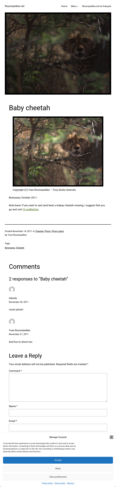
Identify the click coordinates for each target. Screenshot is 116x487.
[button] (111, 437)
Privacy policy (47, 483)
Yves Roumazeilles (19, 330)
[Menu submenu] (78, 6)
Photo (48, 231)
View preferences (58, 476)
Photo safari (58, 231)
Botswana (10, 247)
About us (70, 483)
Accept (58, 460)
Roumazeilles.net (14, 6)
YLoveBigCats (31, 209)
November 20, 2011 (19, 302)
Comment (15, 370)
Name (13, 406)
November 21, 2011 (19, 334)
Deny (58, 468)
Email (13, 420)
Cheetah (39, 231)
